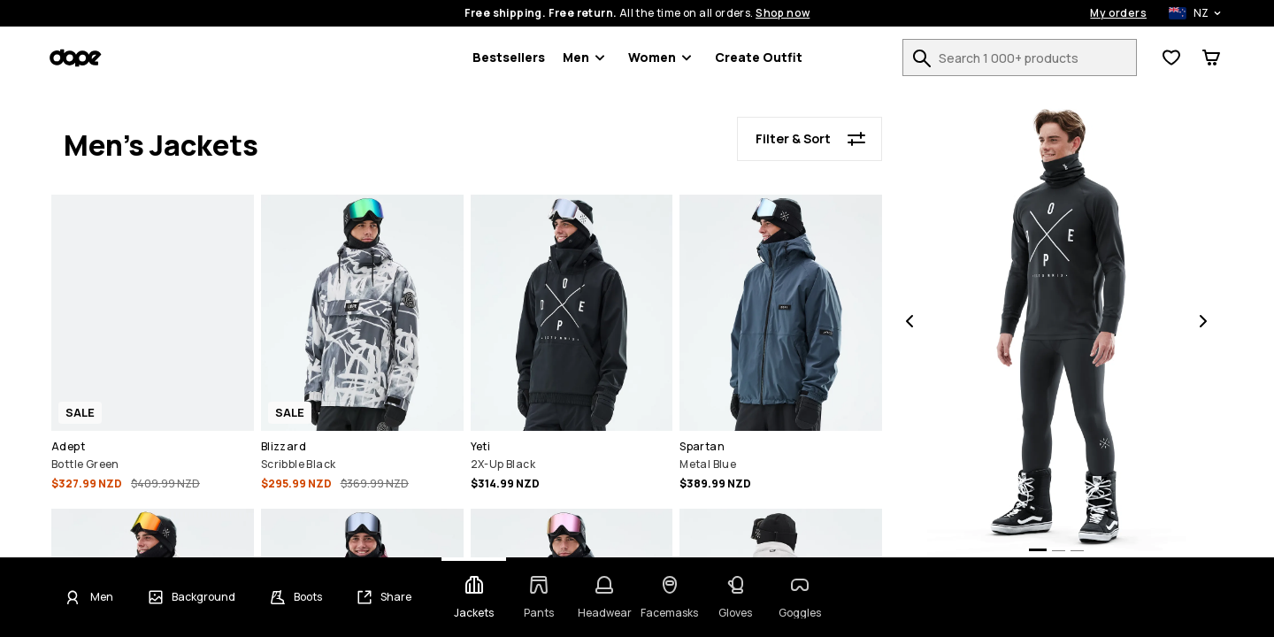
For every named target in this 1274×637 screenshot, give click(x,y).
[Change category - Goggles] (800, 597)
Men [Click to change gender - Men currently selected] (101, 597)
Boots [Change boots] (308, 597)
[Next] (1203, 323)
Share (395, 597)
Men (586, 57)
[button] (153, 345)
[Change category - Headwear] (604, 597)
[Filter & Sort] (809, 139)
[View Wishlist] (1171, 57)
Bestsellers (508, 57)
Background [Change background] (203, 597)
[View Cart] (1211, 57)
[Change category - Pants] (539, 597)
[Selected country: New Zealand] (1185, 13)
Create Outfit (758, 57)
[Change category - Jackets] (474, 597)
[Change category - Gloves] (735, 597)
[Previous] (909, 323)
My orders (1118, 13)
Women (662, 57)
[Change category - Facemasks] (669, 597)
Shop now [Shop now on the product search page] (783, 13)
